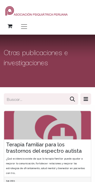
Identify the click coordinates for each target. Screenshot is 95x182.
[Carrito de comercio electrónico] (10, 26)
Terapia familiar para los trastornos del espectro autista (44, 148)
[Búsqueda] (72, 99)
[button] (85, 99)
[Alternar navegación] (24, 26)
